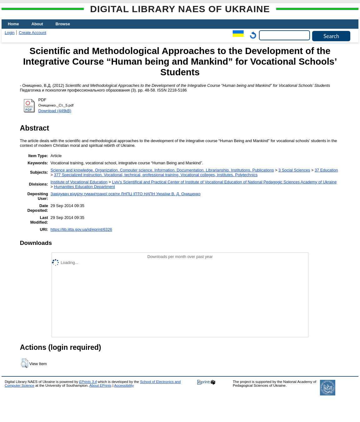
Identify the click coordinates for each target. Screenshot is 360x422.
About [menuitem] (37, 24)
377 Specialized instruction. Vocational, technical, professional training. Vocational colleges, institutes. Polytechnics (156, 174)
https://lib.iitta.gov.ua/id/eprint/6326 (81, 229)
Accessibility (124, 385)
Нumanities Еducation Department (84, 186)
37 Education (326, 170)
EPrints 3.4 (88, 382)
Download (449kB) (54, 110)
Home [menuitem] (13, 24)
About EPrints (100, 385)
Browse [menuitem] (63, 24)
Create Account (32, 32)
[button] (24, 363)
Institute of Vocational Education (79, 182)
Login (9, 32)
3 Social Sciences (294, 170)
